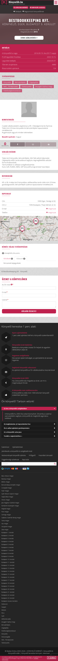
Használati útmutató (45, 455)
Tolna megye (5, 521)
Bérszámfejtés (5, 625)
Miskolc (3, 610)
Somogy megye (6, 515)
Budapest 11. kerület (7, 562)
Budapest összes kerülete (9, 601)
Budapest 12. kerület (7, 565)
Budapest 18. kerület (7, 583)
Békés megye (5, 482)
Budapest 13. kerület (7, 568)
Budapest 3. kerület (7, 538)
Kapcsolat (25, 459)
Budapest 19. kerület (7, 586)
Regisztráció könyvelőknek (34, 11)
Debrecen (4, 604)
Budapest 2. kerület (7, 535)
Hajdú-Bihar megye (7, 497)
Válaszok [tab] (20, 258)
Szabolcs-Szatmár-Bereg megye (11, 518)
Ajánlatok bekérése (21, 7)
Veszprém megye (6, 526)
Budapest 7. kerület (7, 550)
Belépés (18, 11)
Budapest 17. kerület (7, 580)
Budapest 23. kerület (7, 598)
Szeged (3, 607)
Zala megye (4, 529)
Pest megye (5, 512)
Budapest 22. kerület (7, 595)
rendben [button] (51, 658)
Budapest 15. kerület (7, 574)
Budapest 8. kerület (7, 553)
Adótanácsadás (6, 619)
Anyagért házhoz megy (8, 622)
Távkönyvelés (5, 643)
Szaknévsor (5, 447)
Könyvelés (4, 634)
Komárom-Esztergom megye (10, 506)
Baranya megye (6, 479)
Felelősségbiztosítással (8, 631)
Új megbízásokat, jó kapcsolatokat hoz (17, 424)
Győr (2, 616)
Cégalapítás (4, 628)
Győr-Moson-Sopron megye (9, 494)
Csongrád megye (6, 488)
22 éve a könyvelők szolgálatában (15, 408)
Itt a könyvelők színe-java (12, 432)
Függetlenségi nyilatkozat (10, 459)
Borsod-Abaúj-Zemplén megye (10, 485)
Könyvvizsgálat (5, 637)
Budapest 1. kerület (7, 532)
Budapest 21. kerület (7, 592)
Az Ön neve (7, 285)
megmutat (51, 209)
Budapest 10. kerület (7, 559)
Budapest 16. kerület (7, 577)
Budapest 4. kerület (7, 541)
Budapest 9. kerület (7, 556)
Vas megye (4, 524)
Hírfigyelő (32, 455)
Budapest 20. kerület (7, 589)
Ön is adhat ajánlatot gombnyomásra (16, 428)
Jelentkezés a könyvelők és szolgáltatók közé (17, 451)
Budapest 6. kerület (7, 547)
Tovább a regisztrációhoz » (13, 436)
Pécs (2, 613)
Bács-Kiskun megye (7, 476)
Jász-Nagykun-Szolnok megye (10, 503)
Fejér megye (5, 491)
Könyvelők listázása (38, 7)
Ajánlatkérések (17, 447)
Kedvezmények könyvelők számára (14, 455)
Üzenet (4, 300)
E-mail (4, 292)
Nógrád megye (5, 509)
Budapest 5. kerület (7, 544)
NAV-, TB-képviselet (7, 640)
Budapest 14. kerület (7, 571)
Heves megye (5, 500)
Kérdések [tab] (8, 258)
